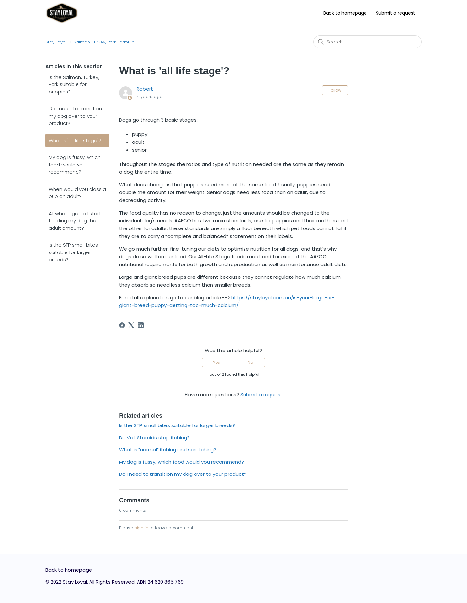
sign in (141, 528)
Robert (145, 88)
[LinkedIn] (141, 325)
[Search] (367, 41)
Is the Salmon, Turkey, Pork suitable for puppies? (74, 84)
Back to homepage (345, 13)
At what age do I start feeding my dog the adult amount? (75, 220)
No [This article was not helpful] (250, 362)
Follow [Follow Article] (335, 90)
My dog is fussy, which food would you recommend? (75, 164)
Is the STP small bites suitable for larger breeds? (73, 252)
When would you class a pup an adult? (77, 193)
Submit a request (395, 13)
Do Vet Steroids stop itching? (154, 437)
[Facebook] (122, 325)
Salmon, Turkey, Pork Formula (104, 42)
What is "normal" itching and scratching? (167, 449)
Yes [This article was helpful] (216, 362)
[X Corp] (131, 325)
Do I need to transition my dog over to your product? (75, 116)
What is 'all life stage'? (75, 140)
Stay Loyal (55, 42)
